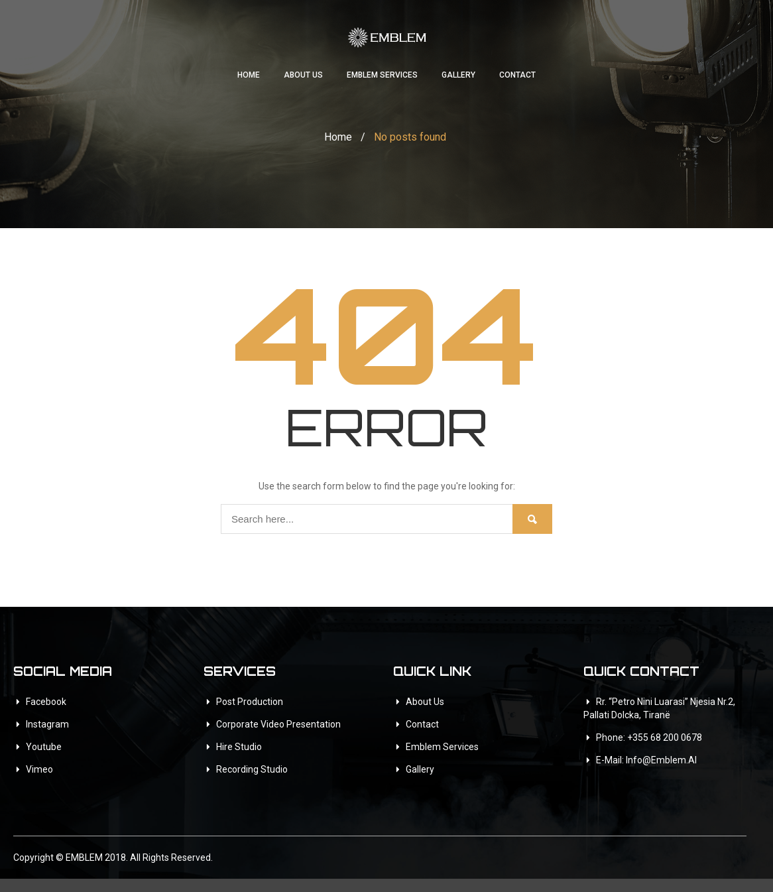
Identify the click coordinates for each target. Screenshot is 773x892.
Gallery (458, 75)
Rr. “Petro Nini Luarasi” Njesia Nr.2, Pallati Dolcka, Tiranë (659, 708)
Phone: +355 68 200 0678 (649, 737)
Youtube (44, 746)
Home (248, 75)
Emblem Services (382, 75)
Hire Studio (239, 746)
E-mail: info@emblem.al (646, 760)
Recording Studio (252, 769)
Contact (517, 75)
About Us (303, 75)
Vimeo (39, 769)
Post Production (249, 701)
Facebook (46, 701)
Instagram (47, 724)
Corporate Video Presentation (278, 724)
